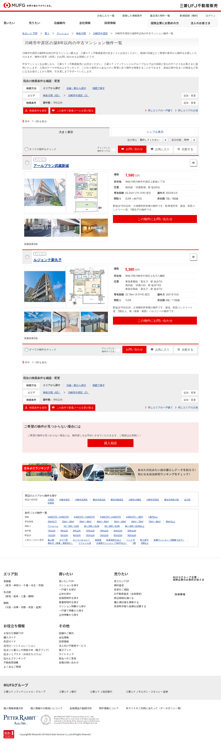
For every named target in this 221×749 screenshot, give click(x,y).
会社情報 (85, 23)
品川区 (187, 499)
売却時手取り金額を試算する (130, 606)
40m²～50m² (103, 521)
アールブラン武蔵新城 (51, 166)
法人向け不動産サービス (72, 645)
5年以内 (64, 531)
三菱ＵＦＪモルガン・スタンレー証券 (147, 691)
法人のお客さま (200, 23)
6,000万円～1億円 (134, 517)
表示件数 (178, 140)
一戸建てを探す (67, 589)
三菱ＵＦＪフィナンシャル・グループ (25, 691)
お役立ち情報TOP (14, 633)
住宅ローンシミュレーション (20, 645)
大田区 (51, 499)
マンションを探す (69, 585)
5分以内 (64, 535)
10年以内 (90, 531)
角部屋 (98, 540)
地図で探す (98, 88)
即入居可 (144, 540)
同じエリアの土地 (188, 110)
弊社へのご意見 (67, 658)
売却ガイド (10, 641)
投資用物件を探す (69, 598)
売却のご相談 (121, 589)
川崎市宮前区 (152, 499)
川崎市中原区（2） (78, 95)
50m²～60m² (120, 521)
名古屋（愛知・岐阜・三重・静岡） (20, 594)
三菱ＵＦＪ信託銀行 (101, 691)
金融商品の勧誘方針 (81, 708)
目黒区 (51, 503)
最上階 (51, 540)
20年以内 (118, 531)
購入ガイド (10, 637)
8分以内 (77, 535)
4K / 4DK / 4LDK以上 (134, 526)
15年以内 (104, 531)
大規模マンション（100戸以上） (111, 543)
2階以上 (145, 543)
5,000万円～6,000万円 (110, 517)
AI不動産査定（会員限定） (129, 593)
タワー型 (63, 540)
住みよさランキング (15, 658)
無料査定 (119, 585)
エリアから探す (51, 88)
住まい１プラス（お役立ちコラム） (23, 654)
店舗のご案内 (66, 633)
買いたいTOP (66, 581)
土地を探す (65, 593)
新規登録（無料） (190, 15)
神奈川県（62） (52, 95)
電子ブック (65, 650)
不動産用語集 (11, 662)
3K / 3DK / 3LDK (112, 526)
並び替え (134, 140)
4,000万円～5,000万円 (84, 517)
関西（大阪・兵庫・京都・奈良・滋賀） (23, 605)
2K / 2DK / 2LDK (91, 526)
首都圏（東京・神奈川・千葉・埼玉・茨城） (25, 583)
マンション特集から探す (72, 606)
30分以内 (131, 535)
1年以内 (51, 531)
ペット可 (130, 540)
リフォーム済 (84, 543)
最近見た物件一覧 (160, 15)
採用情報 (110, 23)
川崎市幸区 (64, 499)
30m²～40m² (85, 521)
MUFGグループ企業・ (188, 578)
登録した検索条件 (132, 15)
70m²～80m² (155, 521)
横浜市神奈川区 (171, 499)
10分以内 (90, 535)
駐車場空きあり (113, 540)
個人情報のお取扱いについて (46, 708)
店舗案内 (59, 23)
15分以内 (104, 535)
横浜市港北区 (99, 499)
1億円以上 (153, 517)
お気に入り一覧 (105, 15)
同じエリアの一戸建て (160, 110)
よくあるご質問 (12, 666)
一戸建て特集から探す (71, 610)
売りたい (34, 23)
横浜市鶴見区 (117, 499)
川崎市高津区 (81, 499)
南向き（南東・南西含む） (60, 543)
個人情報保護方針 (13, 708)
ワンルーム (53, 526)
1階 (134, 543)
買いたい (9, 23)
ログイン (211, 15)
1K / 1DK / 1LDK (71, 526)
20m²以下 (52, 521)
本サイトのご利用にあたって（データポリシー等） (154, 708)
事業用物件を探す (69, 602)
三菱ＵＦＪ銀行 (68, 691)
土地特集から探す (69, 614)
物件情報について (109, 708)
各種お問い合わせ (69, 662)
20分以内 (118, 535)
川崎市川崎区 (135, 499)
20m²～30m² (68, 521)
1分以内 (51, 535)
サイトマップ (66, 654)
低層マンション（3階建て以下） (169, 540)
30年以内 (131, 531)
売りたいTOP (121, 581)
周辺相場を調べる (124, 598)
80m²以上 (170, 521)
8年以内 (77, 531)
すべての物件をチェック (42, 149)
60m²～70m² (137, 521)
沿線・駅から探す (76, 88)
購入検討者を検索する (126, 602)
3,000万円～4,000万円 (58, 517)
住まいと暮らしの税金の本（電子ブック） (27, 650)
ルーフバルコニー (81, 540)
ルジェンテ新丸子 (47, 260)
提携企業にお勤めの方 (165, 23)
